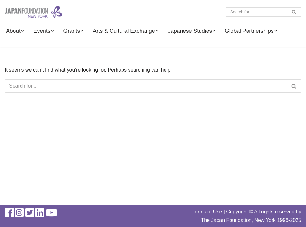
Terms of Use (207, 211)
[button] (22, 30)
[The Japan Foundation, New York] (33, 12)
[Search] (256, 12)
